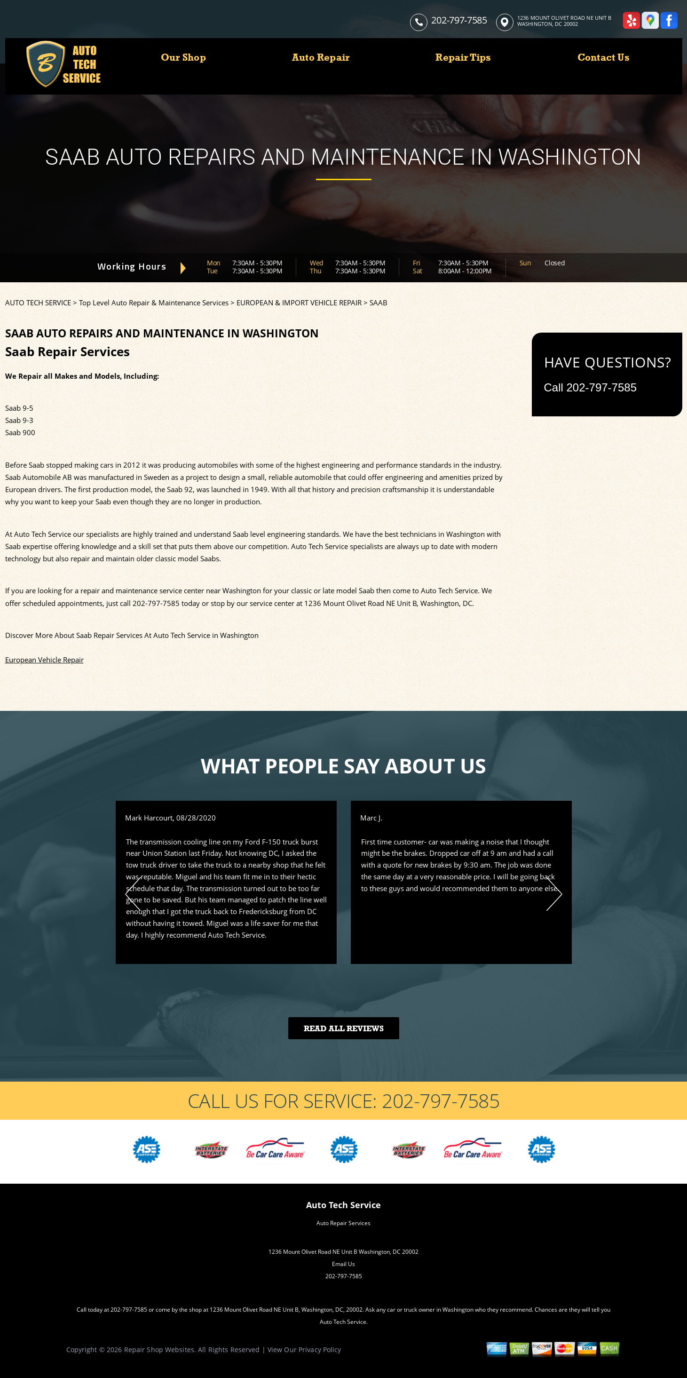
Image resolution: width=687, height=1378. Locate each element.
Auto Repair (320, 57)
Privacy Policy (320, 1349)
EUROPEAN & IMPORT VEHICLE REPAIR (299, 302)
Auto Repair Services (343, 1223)
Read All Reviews (344, 1029)
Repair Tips (463, 57)
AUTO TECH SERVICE (38, 302)
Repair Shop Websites (159, 1349)
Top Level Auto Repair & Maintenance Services (154, 302)
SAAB (378, 302)
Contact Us (603, 57)
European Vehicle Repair (44, 659)
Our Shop (183, 57)
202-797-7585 (459, 20)
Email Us (343, 1264)
